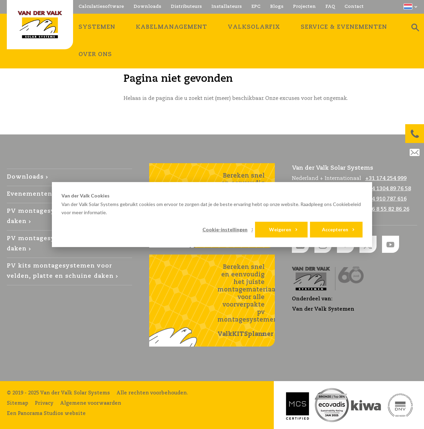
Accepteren (335, 229)
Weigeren (280, 229)
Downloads (25, 177)
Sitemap (17, 403)
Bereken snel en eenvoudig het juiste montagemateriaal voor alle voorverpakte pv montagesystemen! (245, 301)
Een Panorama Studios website (46, 413)
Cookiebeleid (347, 204)
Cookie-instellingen (225, 229)
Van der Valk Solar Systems (40, 24)
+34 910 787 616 (386, 199)
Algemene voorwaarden (90, 403)
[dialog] (212, 214)
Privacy (44, 403)
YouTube (390, 244)
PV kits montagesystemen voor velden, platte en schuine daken (60, 271)
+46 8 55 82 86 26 (387, 209)
